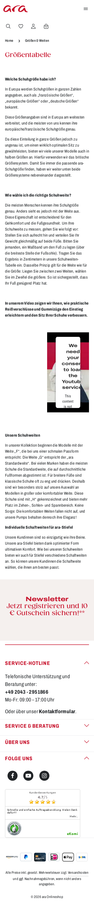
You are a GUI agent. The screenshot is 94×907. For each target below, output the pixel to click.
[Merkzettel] (21, 26)
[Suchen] (8, 26)
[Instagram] (44, 776)
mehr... (74, 816)
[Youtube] (28, 776)
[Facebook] (13, 776)
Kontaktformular (57, 711)
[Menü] (86, 9)
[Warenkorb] (46, 26)
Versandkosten (78, 872)
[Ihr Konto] (33, 26)
